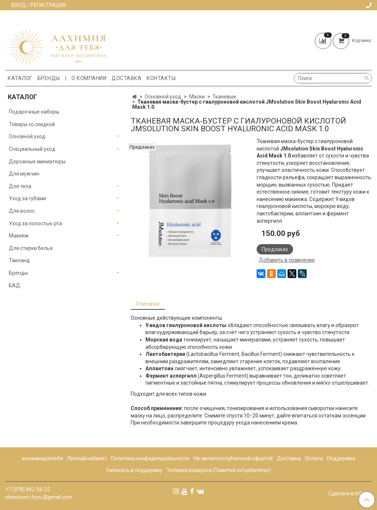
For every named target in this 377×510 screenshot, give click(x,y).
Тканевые (224, 97)
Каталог (20, 78)
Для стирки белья (31, 248)
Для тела (20, 186)
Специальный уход (32, 149)
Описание (148, 304)
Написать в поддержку (134, 470)
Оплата (314, 458)
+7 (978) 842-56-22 (27, 489)
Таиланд (19, 260)
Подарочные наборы (34, 112)
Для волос (22, 211)
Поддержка (341, 458)
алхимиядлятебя (42, 458)
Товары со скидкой (32, 124)
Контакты (161, 78)
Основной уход (163, 97)
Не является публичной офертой (233, 458)
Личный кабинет (87, 458)
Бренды (49, 78)
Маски (197, 97)
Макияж (19, 236)
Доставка (126, 78)
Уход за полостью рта (35, 223)
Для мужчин (24, 174)
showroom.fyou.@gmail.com (38, 497)
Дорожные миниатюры (37, 161)
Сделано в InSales (350, 493)
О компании (88, 78)
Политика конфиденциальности (150, 458)
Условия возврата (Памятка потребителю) (219, 470)
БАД (14, 285)
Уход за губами (27, 198)
